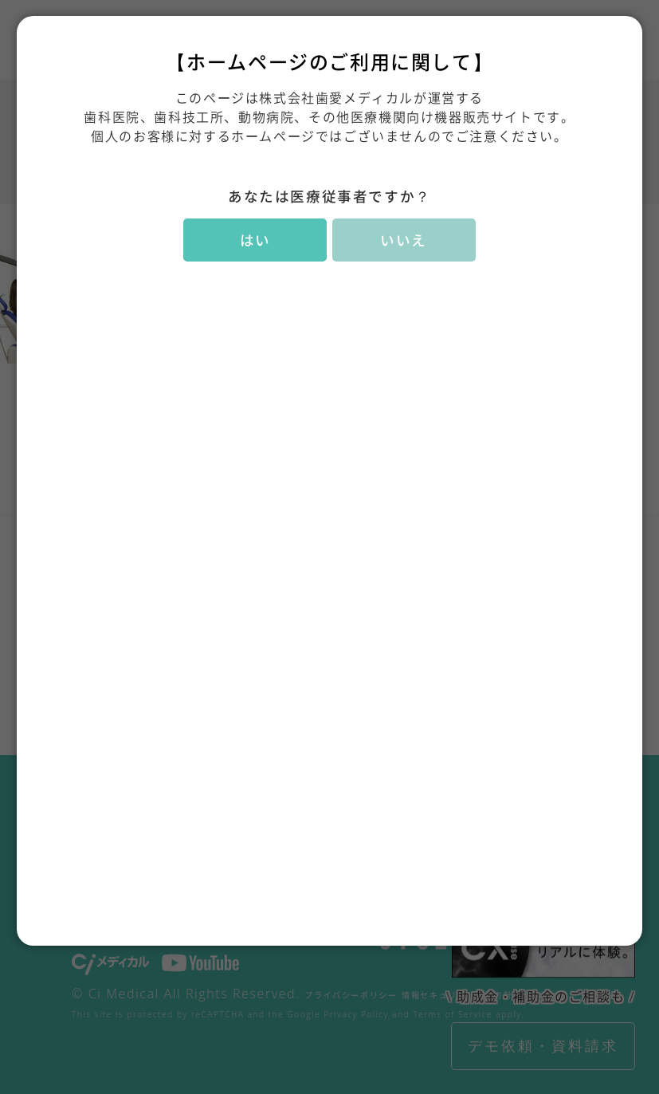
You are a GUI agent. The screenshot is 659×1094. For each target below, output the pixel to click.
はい (255, 240)
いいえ (403, 240)
